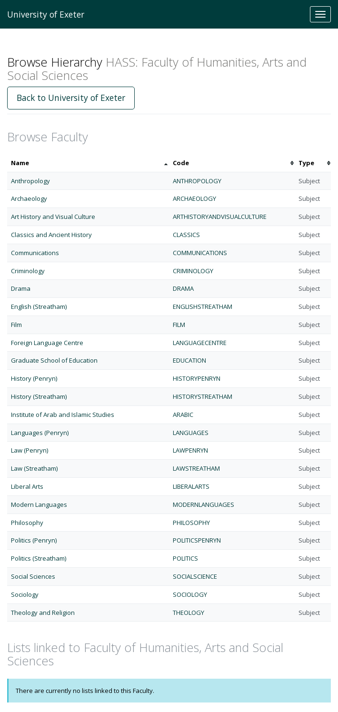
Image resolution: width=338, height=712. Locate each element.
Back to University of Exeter (71, 97)
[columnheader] (88, 163)
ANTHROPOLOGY (197, 181)
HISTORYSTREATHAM (202, 396)
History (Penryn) (34, 378)
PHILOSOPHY (191, 522)
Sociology (25, 594)
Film (16, 324)
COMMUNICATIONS (200, 252)
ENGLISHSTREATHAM (202, 306)
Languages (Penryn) (40, 432)
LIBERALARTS (191, 486)
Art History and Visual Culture (53, 216)
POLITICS (185, 558)
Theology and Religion (43, 612)
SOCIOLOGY (190, 594)
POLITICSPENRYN (197, 540)
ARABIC (183, 414)
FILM (179, 324)
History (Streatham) (39, 396)
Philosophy (27, 522)
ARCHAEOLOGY (194, 198)
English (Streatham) (39, 306)
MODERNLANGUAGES (203, 504)
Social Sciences (33, 576)
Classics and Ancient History (51, 234)
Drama (20, 288)
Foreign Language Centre (47, 342)
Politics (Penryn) (34, 540)
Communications (35, 252)
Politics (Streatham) (38, 558)
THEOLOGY (188, 612)
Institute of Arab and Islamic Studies (62, 414)
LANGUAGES (191, 432)
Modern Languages (39, 504)
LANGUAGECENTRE (200, 342)
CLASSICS (186, 234)
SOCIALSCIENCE (195, 576)
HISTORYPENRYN (196, 378)
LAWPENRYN (190, 450)
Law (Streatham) (34, 468)
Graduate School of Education (54, 360)
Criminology (28, 271)
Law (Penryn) (29, 450)
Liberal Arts (27, 486)
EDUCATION (189, 360)
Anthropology (30, 181)
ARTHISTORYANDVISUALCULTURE (220, 216)
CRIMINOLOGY (193, 271)
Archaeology (29, 198)
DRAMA (183, 288)
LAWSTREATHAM (196, 468)
